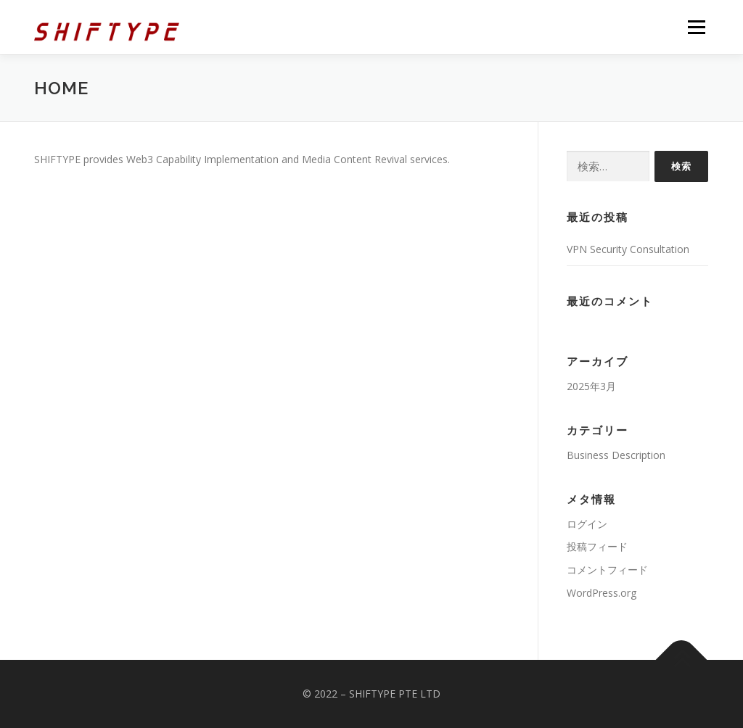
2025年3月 (591, 386)
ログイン (587, 524)
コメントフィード (607, 569)
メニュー (696, 27)
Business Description (616, 455)
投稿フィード (597, 546)
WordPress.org (601, 593)
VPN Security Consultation (628, 249)
